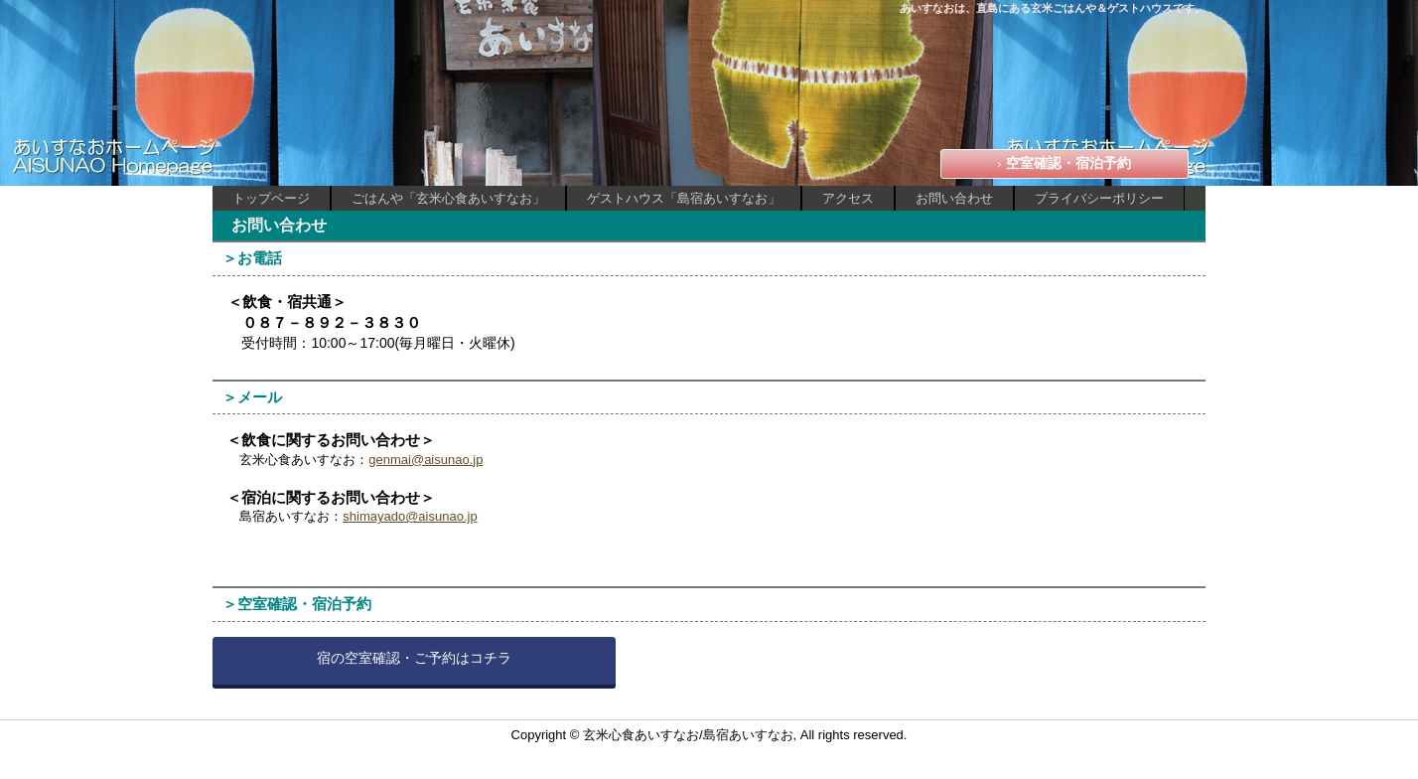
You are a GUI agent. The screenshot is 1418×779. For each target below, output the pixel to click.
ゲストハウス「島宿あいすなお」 (683, 198)
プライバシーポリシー (1099, 198)
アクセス (848, 198)
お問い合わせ (954, 198)
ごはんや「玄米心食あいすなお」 (448, 198)
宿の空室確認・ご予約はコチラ (414, 658)
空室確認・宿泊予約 (1068, 163)
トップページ (271, 198)
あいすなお (335, 40)
